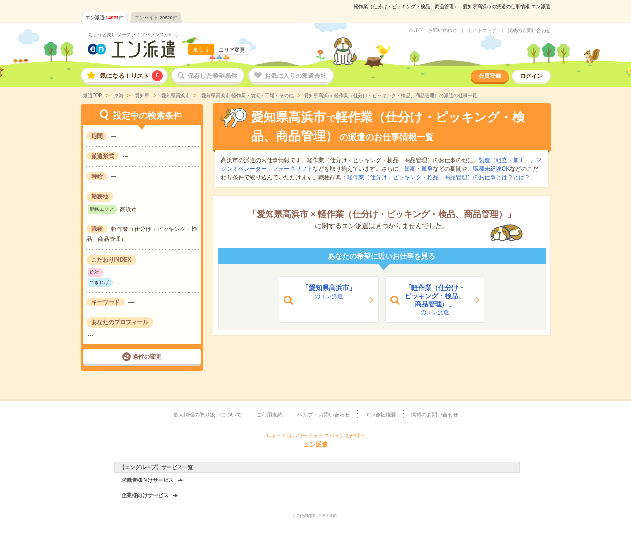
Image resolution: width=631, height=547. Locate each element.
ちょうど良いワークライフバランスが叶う (133, 34)
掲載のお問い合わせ (529, 30)
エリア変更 (232, 50)
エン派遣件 (104, 17)
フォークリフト (293, 168)
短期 (410, 168)
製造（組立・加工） (504, 160)
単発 (427, 168)
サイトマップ (482, 30)
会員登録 (489, 76)
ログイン (531, 76)
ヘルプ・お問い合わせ (433, 30)
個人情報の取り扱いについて (207, 414)
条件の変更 (147, 356)
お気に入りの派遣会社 (295, 75)
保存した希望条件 (212, 75)
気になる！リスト (131, 75)
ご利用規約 (269, 414)
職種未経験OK (491, 168)
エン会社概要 (380, 414)
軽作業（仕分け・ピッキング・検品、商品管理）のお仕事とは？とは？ (438, 177)
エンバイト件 (156, 17)
